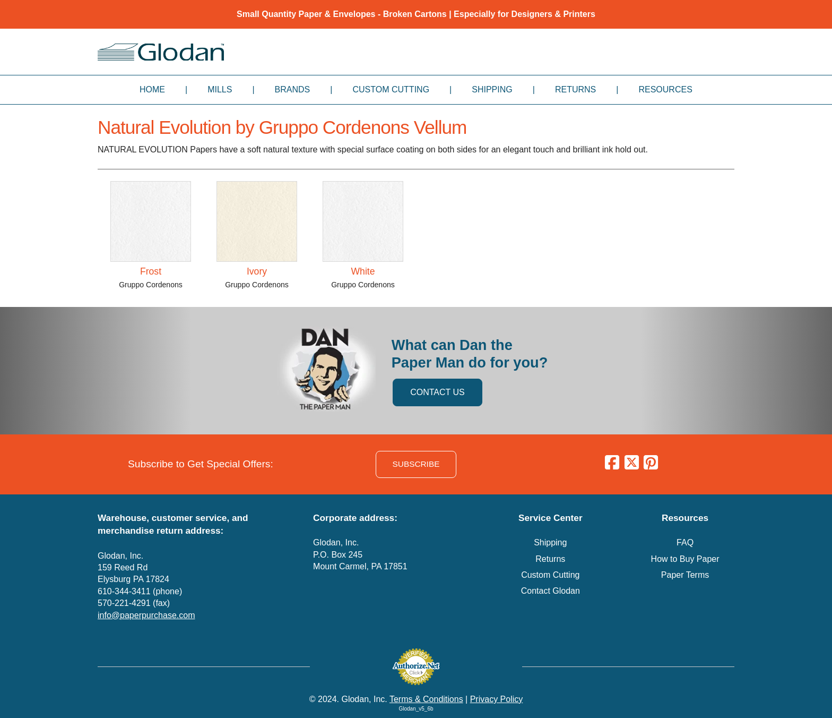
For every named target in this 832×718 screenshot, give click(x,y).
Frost (150, 271)
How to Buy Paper (685, 558)
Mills (219, 89)
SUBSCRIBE (416, 463)
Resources (665, 89)
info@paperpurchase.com (146, 615)
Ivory (257, 271)
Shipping (492, 89)
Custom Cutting (390, 89)
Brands (292, 89)
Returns (575, 89)
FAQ (685, 542)
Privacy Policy (496, 699)
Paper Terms (685, 574)
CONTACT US (437, 392)
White (363, 271)
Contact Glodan (550, 590)
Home (152, 89)
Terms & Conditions (426, 699)
